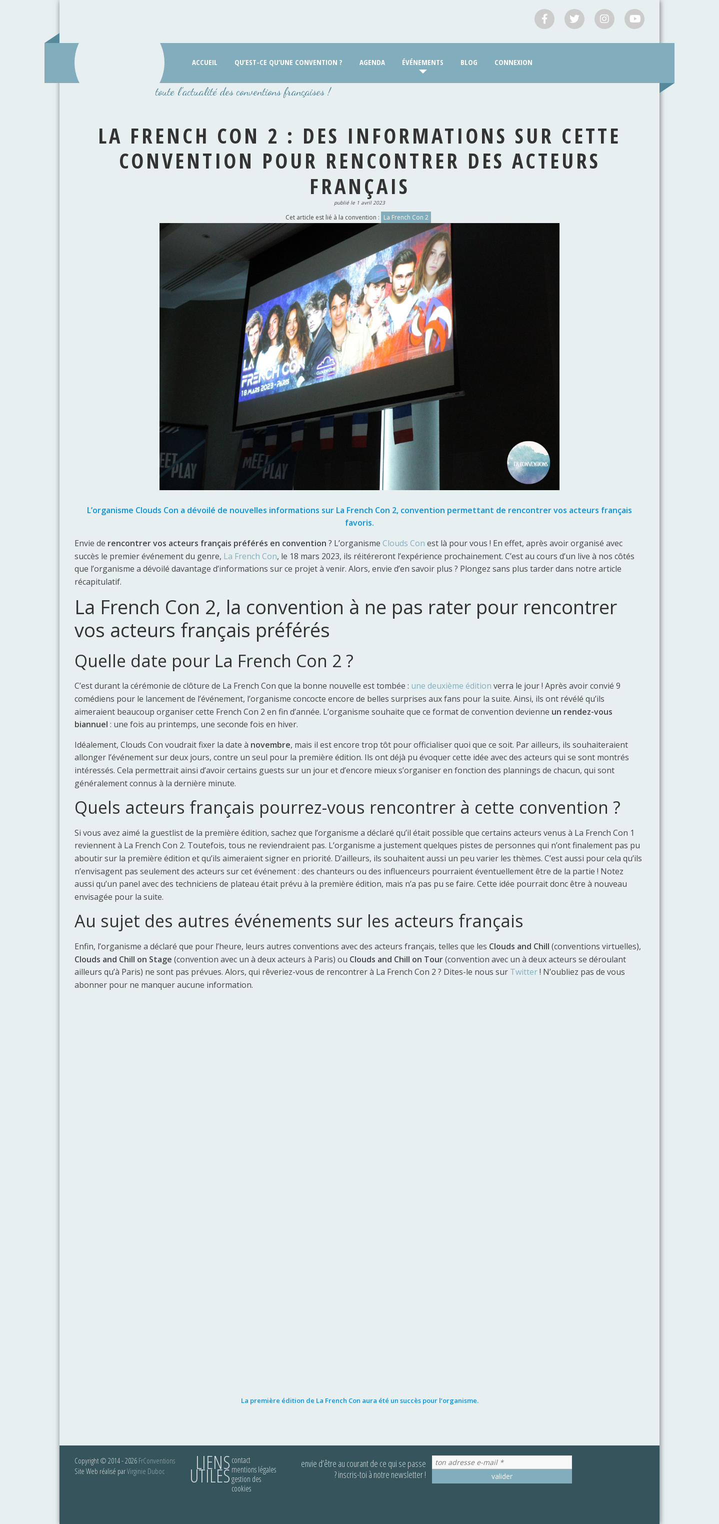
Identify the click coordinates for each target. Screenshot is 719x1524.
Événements (423, 62)
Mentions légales (254, 1469)
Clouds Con (402, 543)
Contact (241, 1459)
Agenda (372, 62)
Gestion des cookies (246, 1483)
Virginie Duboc (145, 1471)
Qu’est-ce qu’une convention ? (288, 62)
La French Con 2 (406, 217)
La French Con (250, 556)
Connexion (513, 62)
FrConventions (156, 1460)
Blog (469, 62)
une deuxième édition (451, 685)
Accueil (205, 62)
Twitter (525, 971)
